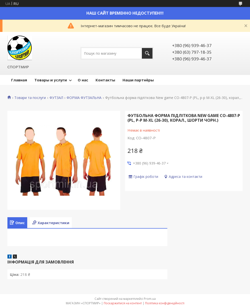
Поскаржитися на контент (123, 303)
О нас (83, 79)
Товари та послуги (30, 97)
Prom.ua (150, 299)
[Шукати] (147, 53)
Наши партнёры (138, 79)
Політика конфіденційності (164, 303)
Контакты (105, 79)
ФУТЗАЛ (56, 97)
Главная (19, 79)
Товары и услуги (50, 79)
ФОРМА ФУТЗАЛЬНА (84, 97)
